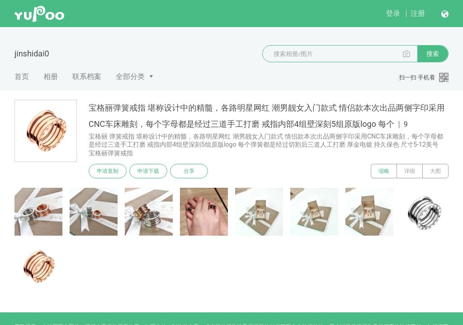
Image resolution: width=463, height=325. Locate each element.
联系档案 (86, 76)
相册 (50, 76)
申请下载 (148, 171)
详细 (409, 171)
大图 (435, 171)
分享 (189, 171)
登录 (393, 13)
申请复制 (107, 171)
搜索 (432, 53)
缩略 (383, 171)
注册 (418, 13)
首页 (21, 76)
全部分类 (130, 76)
